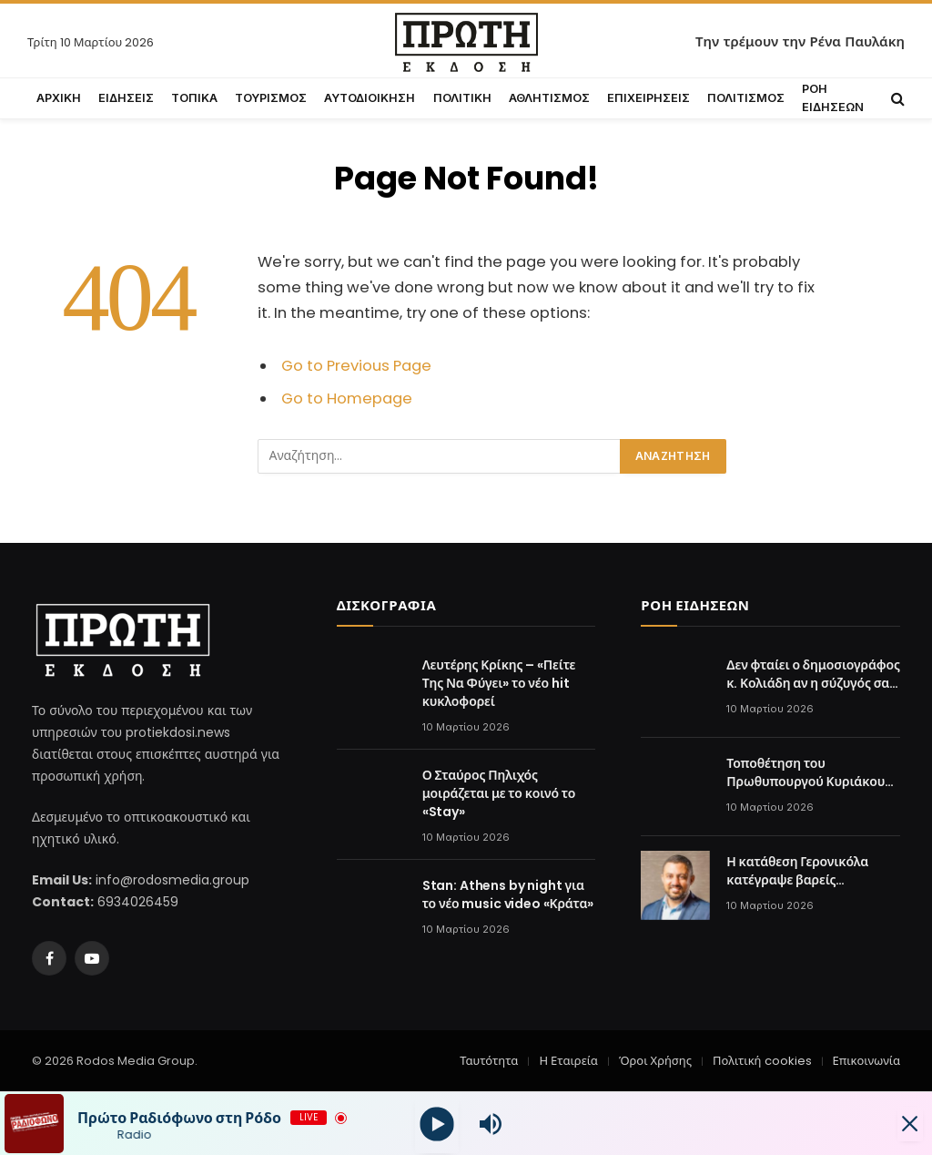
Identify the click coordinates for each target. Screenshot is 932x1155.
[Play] (437, 1123)
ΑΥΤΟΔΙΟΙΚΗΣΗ (369, 98)
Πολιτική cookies (762, 1060)
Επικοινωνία (866, 1060)
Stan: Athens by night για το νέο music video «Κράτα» (508, 894)
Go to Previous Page (356, 365)
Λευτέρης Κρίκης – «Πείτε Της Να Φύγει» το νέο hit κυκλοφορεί (499, 683)
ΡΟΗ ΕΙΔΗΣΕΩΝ (833, 98)
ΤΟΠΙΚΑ (194, 98)
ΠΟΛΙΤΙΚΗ (462, 98)
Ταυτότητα (489, 1060)
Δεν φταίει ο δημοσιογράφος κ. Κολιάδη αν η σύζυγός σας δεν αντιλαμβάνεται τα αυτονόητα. (813, 674)
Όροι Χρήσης (655, 1060)
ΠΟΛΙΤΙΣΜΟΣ (746, 98)
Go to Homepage (346, 398)
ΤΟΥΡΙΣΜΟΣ (271, 98)
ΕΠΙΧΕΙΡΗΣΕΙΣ (648, 98)
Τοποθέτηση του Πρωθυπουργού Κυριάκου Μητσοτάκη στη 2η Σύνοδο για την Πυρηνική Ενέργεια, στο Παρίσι (808, 772)
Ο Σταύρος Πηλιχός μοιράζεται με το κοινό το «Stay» (499, 793)
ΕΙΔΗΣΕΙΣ (126, 98)
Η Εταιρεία (568, 1060)
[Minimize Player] (900, 1124)
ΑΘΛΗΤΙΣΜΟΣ (549, 98)
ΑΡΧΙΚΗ (58, 98)
